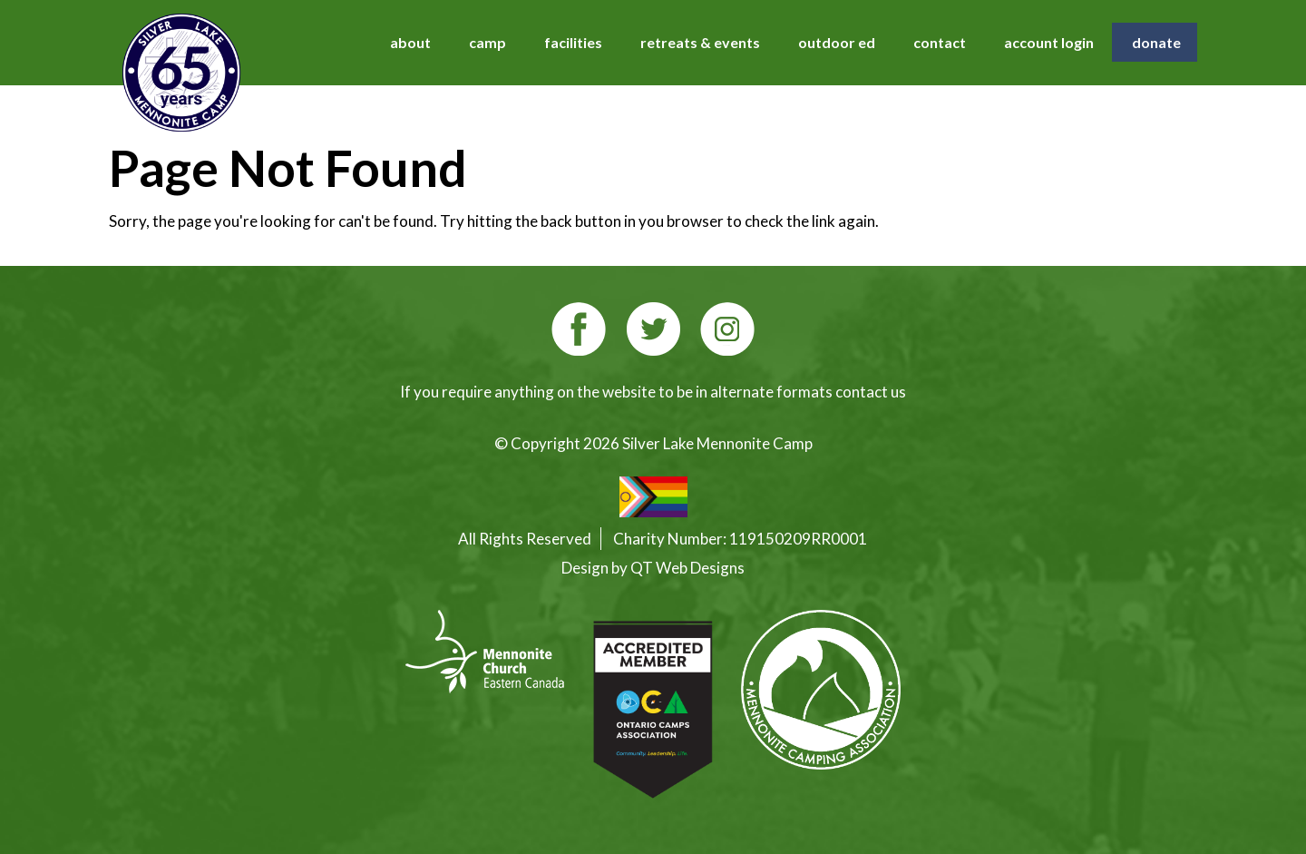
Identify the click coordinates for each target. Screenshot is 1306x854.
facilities (573, 42)
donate (1156, 42)
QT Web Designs (687, 567)
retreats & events (700, 42)
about (410, 42)
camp (487, 42)
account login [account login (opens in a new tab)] (1049, 42)
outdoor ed (836, 42)
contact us (870, 391)
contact (939, 42)
